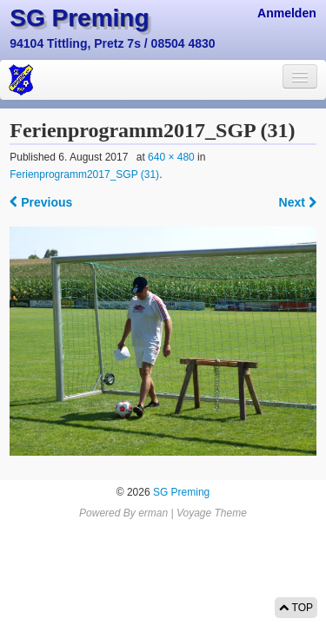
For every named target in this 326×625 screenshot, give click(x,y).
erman (153, 513)
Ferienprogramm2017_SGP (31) (84, 174)
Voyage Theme (211, 513)
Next (297, 202)
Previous (41, 202)
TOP (296, 608)
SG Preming (79, 17)
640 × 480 (171, 157)
